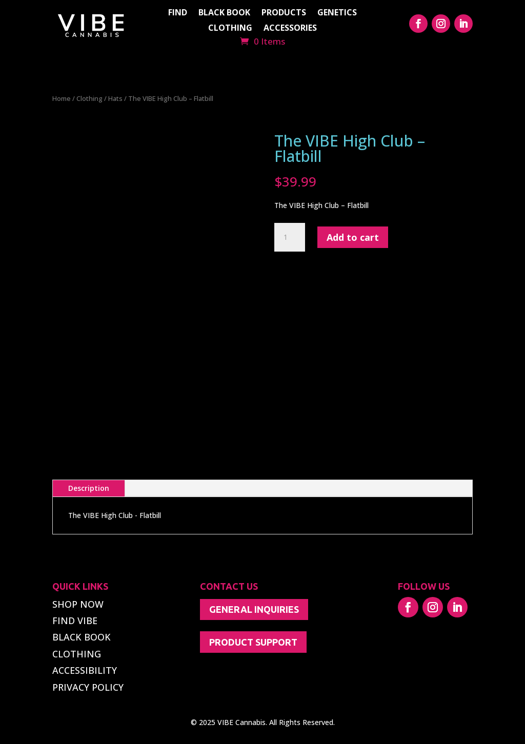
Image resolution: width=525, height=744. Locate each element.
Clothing (89, 98)
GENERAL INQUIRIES (254, 609)
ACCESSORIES (290, 28)
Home (61, 98)
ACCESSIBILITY (84, 670)
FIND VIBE (74, 620)
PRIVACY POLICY (88, 687)
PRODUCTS (283, 13)
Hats (115, 98)
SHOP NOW (78, 604)
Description (88, 488)
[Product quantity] (289, 237)
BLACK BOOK (224, 13)
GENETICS (337, 13)
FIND (177, 13)
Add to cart (353, 237)
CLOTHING (230, 28)
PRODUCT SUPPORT (253, 642)
